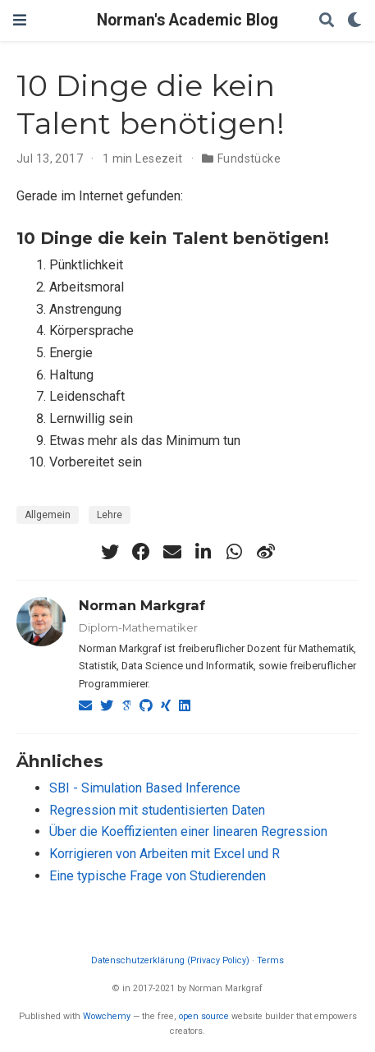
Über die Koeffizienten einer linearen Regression (188, 831)
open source (204, 1016)
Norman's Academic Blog (187, 20)
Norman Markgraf (142, 605)
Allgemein (48, 515)
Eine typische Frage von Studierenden (157, 876)
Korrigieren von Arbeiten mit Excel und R (164, 853)
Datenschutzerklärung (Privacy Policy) (170, 960)
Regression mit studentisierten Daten (157, 810)
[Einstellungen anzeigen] (354, 20)
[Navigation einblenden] (19, 20)
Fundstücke (249, 158)
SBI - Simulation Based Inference (144, 788)
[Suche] (326, 20)
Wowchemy (106, 1016)
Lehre (109, 515)
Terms (270, 960)
